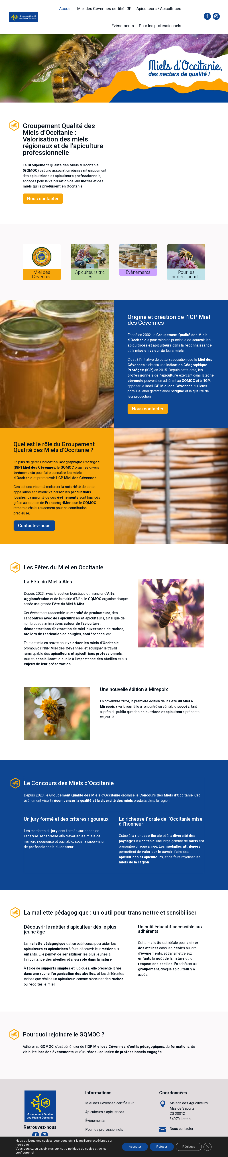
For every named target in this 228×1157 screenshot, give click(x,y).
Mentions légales (129, 1151)
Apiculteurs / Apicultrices (158, 8)
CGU (150, 1151)
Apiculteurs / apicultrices (104, 1112)
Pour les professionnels (160, 25)
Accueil (65, 8)
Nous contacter (43, 198)
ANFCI (107, 1151)
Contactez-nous (34, 525)
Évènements (123, 25)
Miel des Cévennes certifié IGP (104, 8)
